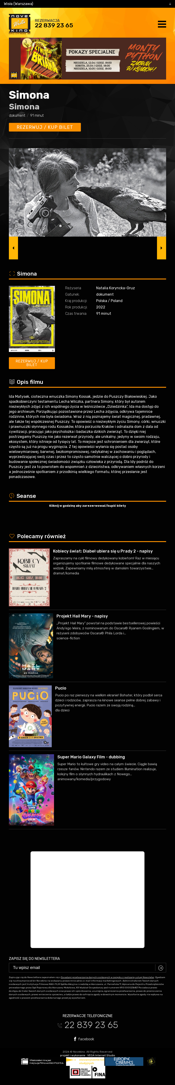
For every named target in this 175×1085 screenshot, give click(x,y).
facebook (84, 1039)
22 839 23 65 (54, 25)
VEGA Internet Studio (101, 1055)
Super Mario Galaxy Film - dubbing (91, 757)
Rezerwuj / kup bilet (45, 127)
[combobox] (87, 4)
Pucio (60, 688)
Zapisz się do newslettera (34, 958)
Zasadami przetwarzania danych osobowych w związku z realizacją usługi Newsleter (107, 977)
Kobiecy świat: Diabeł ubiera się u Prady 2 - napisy (103, 551)
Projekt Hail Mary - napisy (82, 616)
